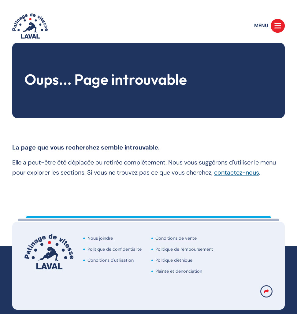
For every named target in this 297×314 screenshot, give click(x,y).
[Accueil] (30, 26)
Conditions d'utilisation (110, 260)
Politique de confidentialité (114, 249)
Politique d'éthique (173, 260)
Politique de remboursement (184, 249)
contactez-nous (236, 172)
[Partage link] (266, 291)
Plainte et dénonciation (178, 271)
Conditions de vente (176, 238)
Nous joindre (100, 238)
